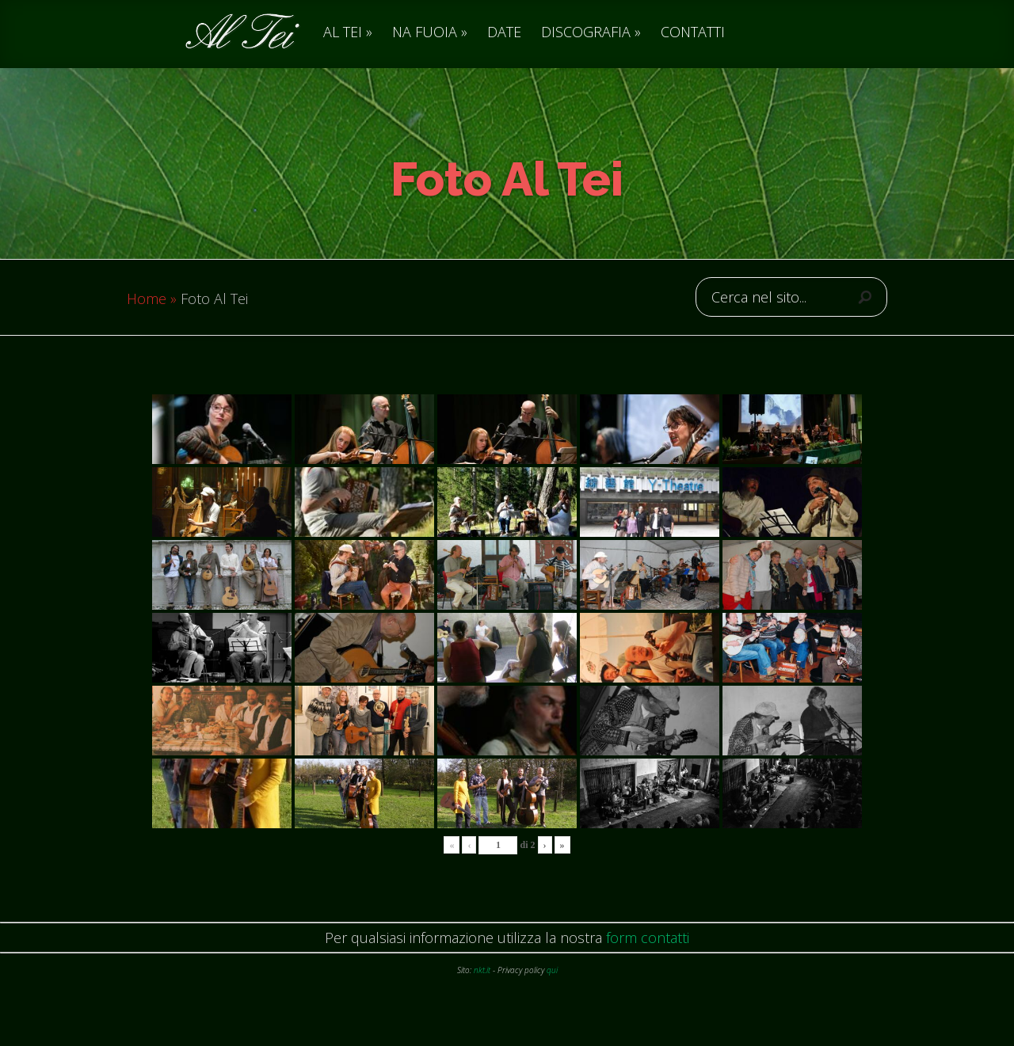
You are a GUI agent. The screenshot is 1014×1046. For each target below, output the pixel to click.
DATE (504, 33)
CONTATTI (693, 33)
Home (146, 330)
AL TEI (342, 33)
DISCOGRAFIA (586, 33)
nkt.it (482, 1001)
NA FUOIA (424, 33)
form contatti (647, 969)
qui (552, 1001)
